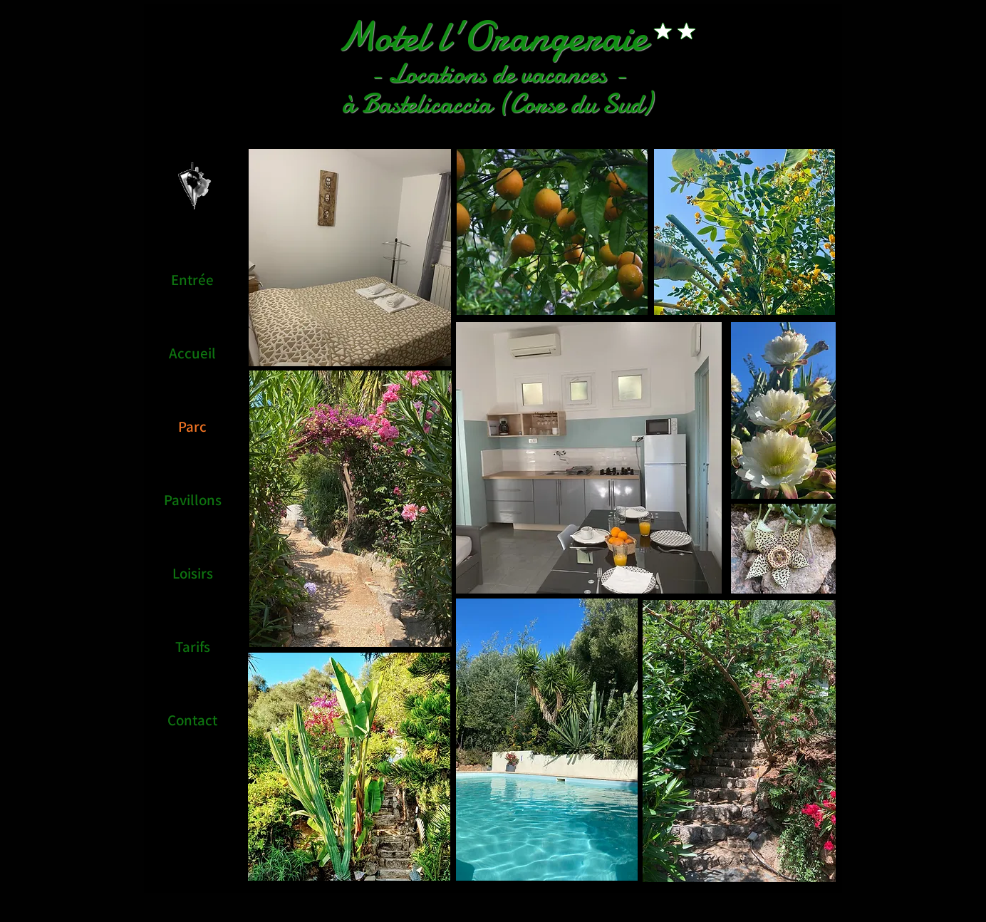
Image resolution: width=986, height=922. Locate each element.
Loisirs (192, 573)
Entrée (192, 279)
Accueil (192, 353)
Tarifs (192, 646)
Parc (192, 426)
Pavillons (193, 499)
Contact (192, 720)
